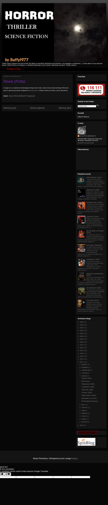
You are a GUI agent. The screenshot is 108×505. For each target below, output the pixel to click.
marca (84, 416)
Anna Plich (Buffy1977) (88, 136)
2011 (82, 362)
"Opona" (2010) (86, 378)
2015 (82, 350)
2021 (82, 333)
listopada (85, 367)
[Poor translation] (7, 474)
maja (83, 410)
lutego (84, 419)
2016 (82, 347)
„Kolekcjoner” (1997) (93, 259)
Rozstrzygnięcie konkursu (89, 401)
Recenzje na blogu (13, 69)
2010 (82, 425)
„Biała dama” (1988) (92, 190)
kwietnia (84, 413)
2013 (82, 356)
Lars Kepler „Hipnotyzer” (94, 245)
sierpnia (84, 376)
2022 (82, 330)
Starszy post (65, 108)
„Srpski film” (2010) (92, 216)
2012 (82, 359)
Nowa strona (85, 381)
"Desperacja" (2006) (87, 384)
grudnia (84, 364)
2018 (82, 342)
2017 (82, 345)
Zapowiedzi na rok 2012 (89, 398)
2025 (82, 322)
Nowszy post (9, 108)
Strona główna (37, 108)
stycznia (84, 422)
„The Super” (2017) (92, 300)
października (86, 370)
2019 (82, 339)
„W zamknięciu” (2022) (93, 288)
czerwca (84, 407)
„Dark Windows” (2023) (93, 177)
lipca (83, 405)
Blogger (74, 458)
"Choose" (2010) (86, 392)
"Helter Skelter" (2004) (88, 395)
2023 (82, 328)
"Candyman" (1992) (87, 387)
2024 (82, 325)
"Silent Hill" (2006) (87, 390)
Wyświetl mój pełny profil (86, 143)
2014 (82, 353)
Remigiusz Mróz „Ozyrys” (94, 202)
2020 (82, 336)
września (85, 373)
